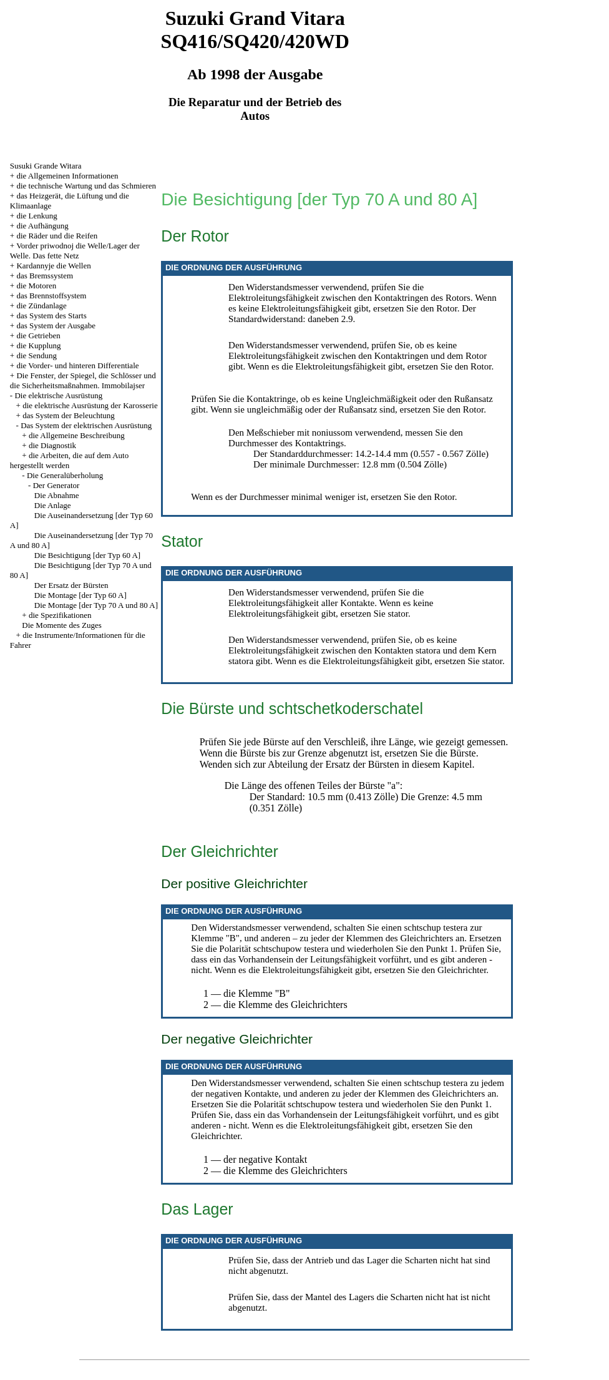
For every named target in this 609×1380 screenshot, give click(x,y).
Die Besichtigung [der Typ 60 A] (87, 555)
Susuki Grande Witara (46, 165)
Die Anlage (52, 505)
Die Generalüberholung (65, 475)
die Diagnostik (52, 445)
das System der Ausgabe (55, 325)
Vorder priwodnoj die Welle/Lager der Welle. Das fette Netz (75, 250)
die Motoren (36, 285)
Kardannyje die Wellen (53, 265)
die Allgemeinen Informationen (67, 175)
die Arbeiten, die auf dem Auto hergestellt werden (69, 460)
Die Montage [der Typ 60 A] (80, 595)
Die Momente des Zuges (61, 625)
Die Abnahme (56, 495)
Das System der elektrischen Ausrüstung (86, 425)
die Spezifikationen (60, 615)
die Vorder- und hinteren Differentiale (77, 365)
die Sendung (36, 355)
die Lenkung (36, 215)
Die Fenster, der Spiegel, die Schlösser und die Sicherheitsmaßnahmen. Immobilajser (83, 380)
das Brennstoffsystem (51, 295)
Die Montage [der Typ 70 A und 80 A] (96, 605)
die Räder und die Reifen (56, 235)
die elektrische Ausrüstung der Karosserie (90, 405)
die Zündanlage (41, 305)
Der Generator (56, 485)
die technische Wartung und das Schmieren (86, 185)
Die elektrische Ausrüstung (58, 395)
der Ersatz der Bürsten (354, 764)
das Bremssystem (44, 275)
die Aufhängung (42, 225)
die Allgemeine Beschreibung (77, 435)
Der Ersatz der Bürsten (71, 585)
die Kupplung (38, 345)
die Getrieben (38, 335)
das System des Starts (51, 315)
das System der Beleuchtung (68, 415)
